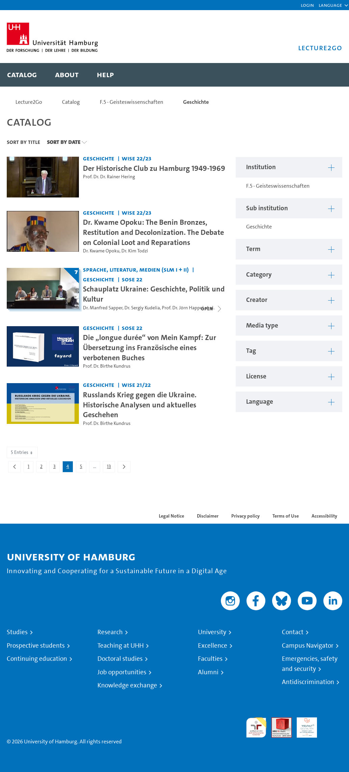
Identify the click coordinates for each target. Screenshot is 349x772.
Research (110, 632)
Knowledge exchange (127, 685)
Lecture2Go (29, 101)
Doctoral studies (120, 658)
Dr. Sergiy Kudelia (142, 308)
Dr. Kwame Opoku (101, 251)
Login (307, 4)
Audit (277, 721)
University (212, 632)
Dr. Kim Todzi (134, 251)
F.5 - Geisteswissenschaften (131, 101)
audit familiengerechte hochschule (256, 728)
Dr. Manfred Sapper (102, 308)
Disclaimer (208, 516)
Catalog (71, 101)
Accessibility (324, 516)
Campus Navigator (307, 645)
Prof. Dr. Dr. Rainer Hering (109, 177)
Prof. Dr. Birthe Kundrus (106, 366)
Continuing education (37, 658)
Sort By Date (63, 142)
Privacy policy (245, 516)
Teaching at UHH (120, 645)
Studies (17, 632)
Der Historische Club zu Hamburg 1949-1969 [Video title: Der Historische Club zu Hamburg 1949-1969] (154, 168)
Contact (292, 632)
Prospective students (36, 645)
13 (111, 467)
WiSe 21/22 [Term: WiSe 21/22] (136, 384)
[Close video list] (212, 309)
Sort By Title (23, 142)
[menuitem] (22, 75)
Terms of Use (285, 516)
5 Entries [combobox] (22, 452)
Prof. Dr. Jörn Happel (183, 308)
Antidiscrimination (308, 682)
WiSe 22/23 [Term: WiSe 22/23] (136, 158)
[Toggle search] (330, 75)
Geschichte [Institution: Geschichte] (98, 158)
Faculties (210, 658)
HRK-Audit (303, 725)
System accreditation (332, 725)
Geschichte (196, 101)
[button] (330, 5)
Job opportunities (121, 672)
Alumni (208, 672)
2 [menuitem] (43, 467)
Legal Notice (171, 516)
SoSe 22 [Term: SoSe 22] (132, 279)
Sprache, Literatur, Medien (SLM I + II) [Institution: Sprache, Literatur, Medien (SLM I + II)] (136, 269)
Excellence (212, 645)
